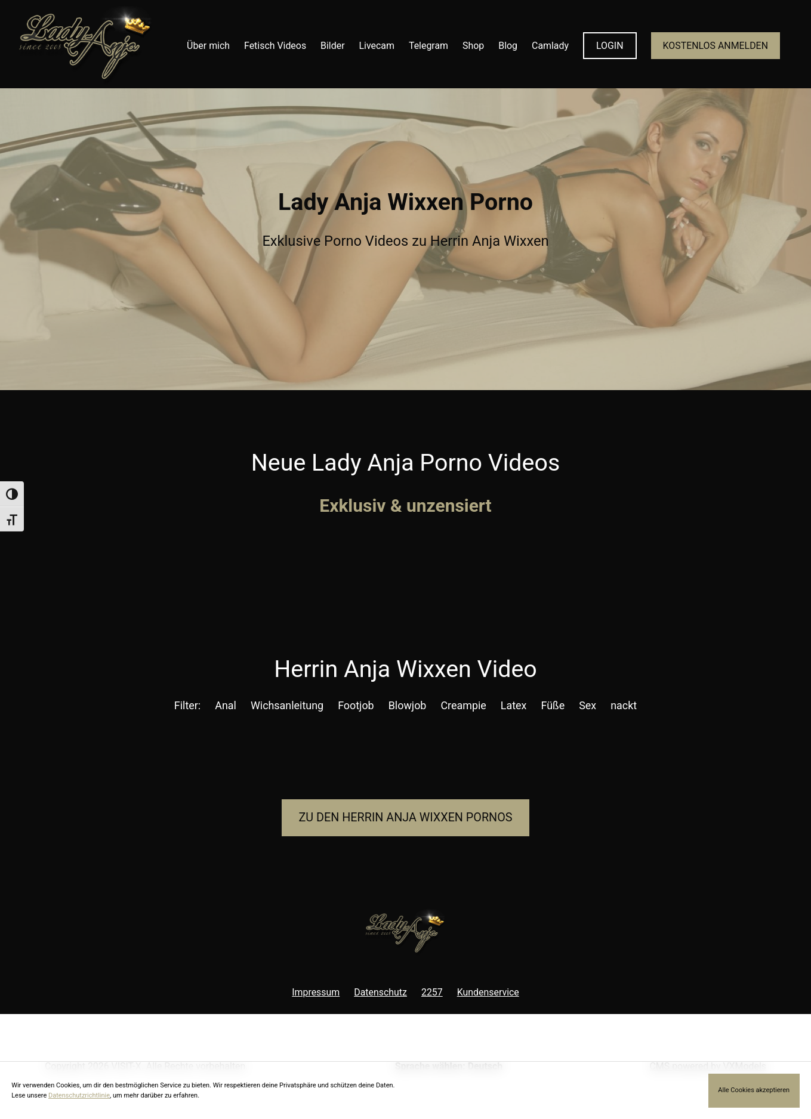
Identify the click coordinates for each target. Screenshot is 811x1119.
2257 (432, 992)
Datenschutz (380, 992)
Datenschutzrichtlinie (79, 1095)
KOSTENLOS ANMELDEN (715, 45)
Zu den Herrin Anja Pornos (405, 817)
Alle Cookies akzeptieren (754, 1090)
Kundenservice (488, 992)
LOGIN (610, 45)
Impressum (316, 992)
